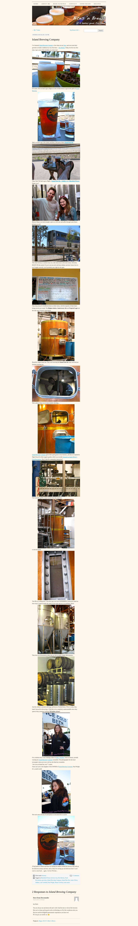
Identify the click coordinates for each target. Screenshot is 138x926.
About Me (45, 4)
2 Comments (75, 875)
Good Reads (85, 4)
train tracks (67, 882)
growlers (44, 880)
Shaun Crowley (59, 882)
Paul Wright (51, 882)
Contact (73, 4)
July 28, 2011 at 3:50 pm (38, 899)
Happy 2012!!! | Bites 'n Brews (47, 921)
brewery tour (54, 878)
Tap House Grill (75, 30)
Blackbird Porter (45, 878)
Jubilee (37, 882)
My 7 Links (36, 30)
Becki (36, 34)
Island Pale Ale (69, 142)
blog (65, 45)
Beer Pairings (59, 4)
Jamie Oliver (74, 880)
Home (36, 4)
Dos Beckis (62, 47)
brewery (44, 875)
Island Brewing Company (46, 39)
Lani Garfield (43, 882)
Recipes (97, 4)
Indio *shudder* (60, 757)
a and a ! (66, 181)
